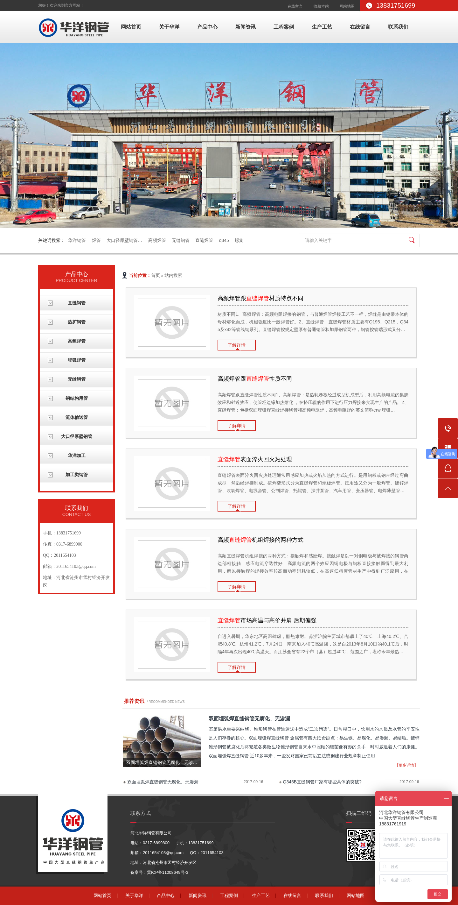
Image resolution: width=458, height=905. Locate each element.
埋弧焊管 (77, 360)
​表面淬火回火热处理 (255, 459)
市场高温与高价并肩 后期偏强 (267, 620)
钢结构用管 (77, 398)
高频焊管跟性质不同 (255, 379)
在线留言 (295, 6)
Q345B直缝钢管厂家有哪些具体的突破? (322, 781)
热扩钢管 (77, 322)
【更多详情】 (406, 765)
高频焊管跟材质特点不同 (260, 298)
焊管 (96, 240)
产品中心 (207, 27)
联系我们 (398, 27)
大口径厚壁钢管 (76, 436)
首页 (155, 275)
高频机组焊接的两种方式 (260, 540)
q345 (224, 240)
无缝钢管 (181, 240)
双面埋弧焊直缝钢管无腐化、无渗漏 (162, 781)
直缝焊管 (204, 240)
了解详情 (237, 345)
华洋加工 (77, 455)
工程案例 (284, 27)
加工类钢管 (77, 474)
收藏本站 (321, 6)
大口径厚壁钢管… (124, 240)
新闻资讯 (245, 27)
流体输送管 (77, 417)
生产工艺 (322, 27)
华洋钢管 (77, 240)
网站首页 (131, 27)
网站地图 (347, 6)
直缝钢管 (77, 302)
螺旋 (239, 240)
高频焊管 (157, 240)
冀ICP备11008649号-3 (167, 872)
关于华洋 (169, 27)
